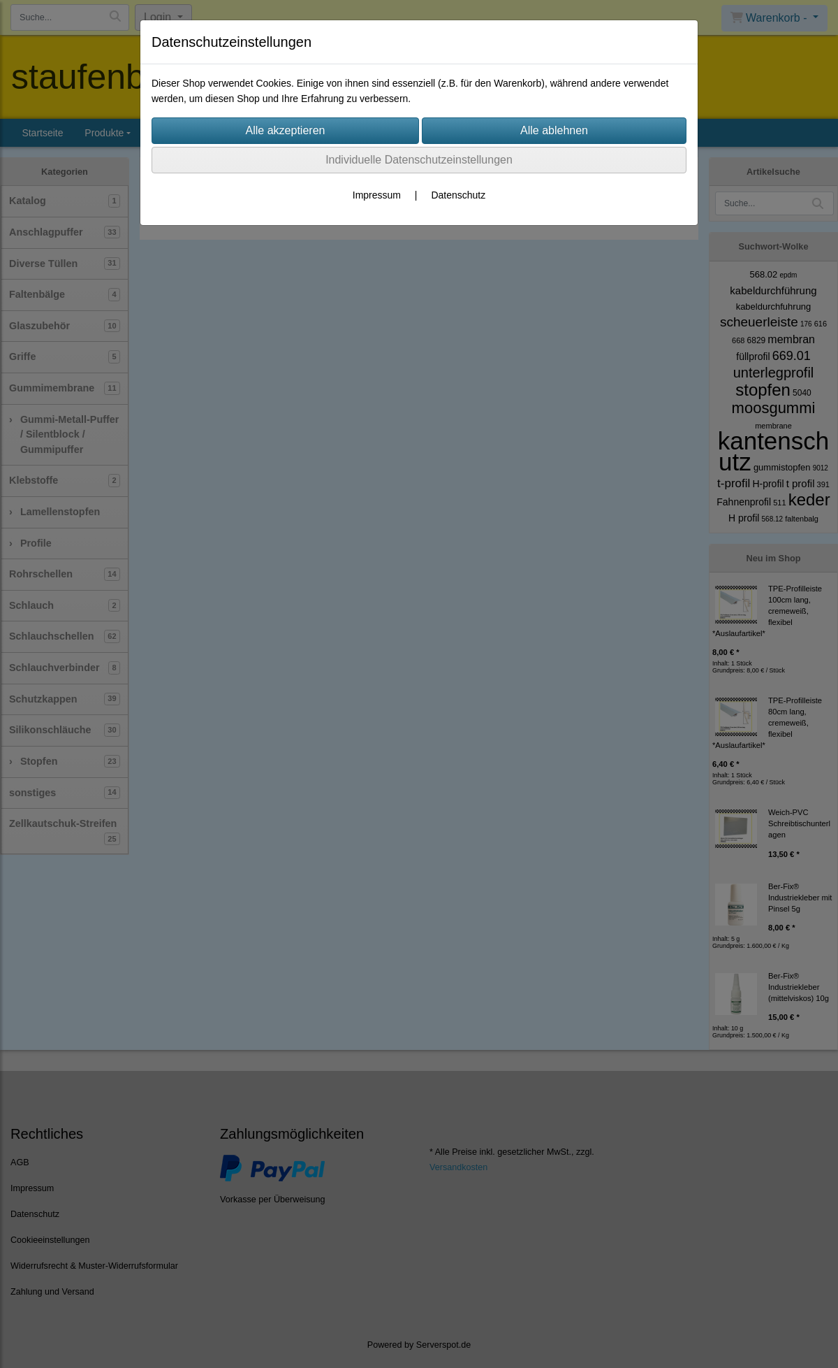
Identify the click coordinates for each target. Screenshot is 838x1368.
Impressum (377, 195)
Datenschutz (458, 195)
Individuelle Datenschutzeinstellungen (419, 160)
